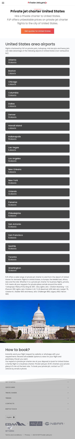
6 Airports (12, 150)
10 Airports (12, 226)
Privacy (27, 435)
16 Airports (12, 62)
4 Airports (12, 84)
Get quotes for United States (37, 31)
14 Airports (12, 194)
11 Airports (12, 172)
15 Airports (12, 215)
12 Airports (12, 95)
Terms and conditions (13, 435)
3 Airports (12, 73)
